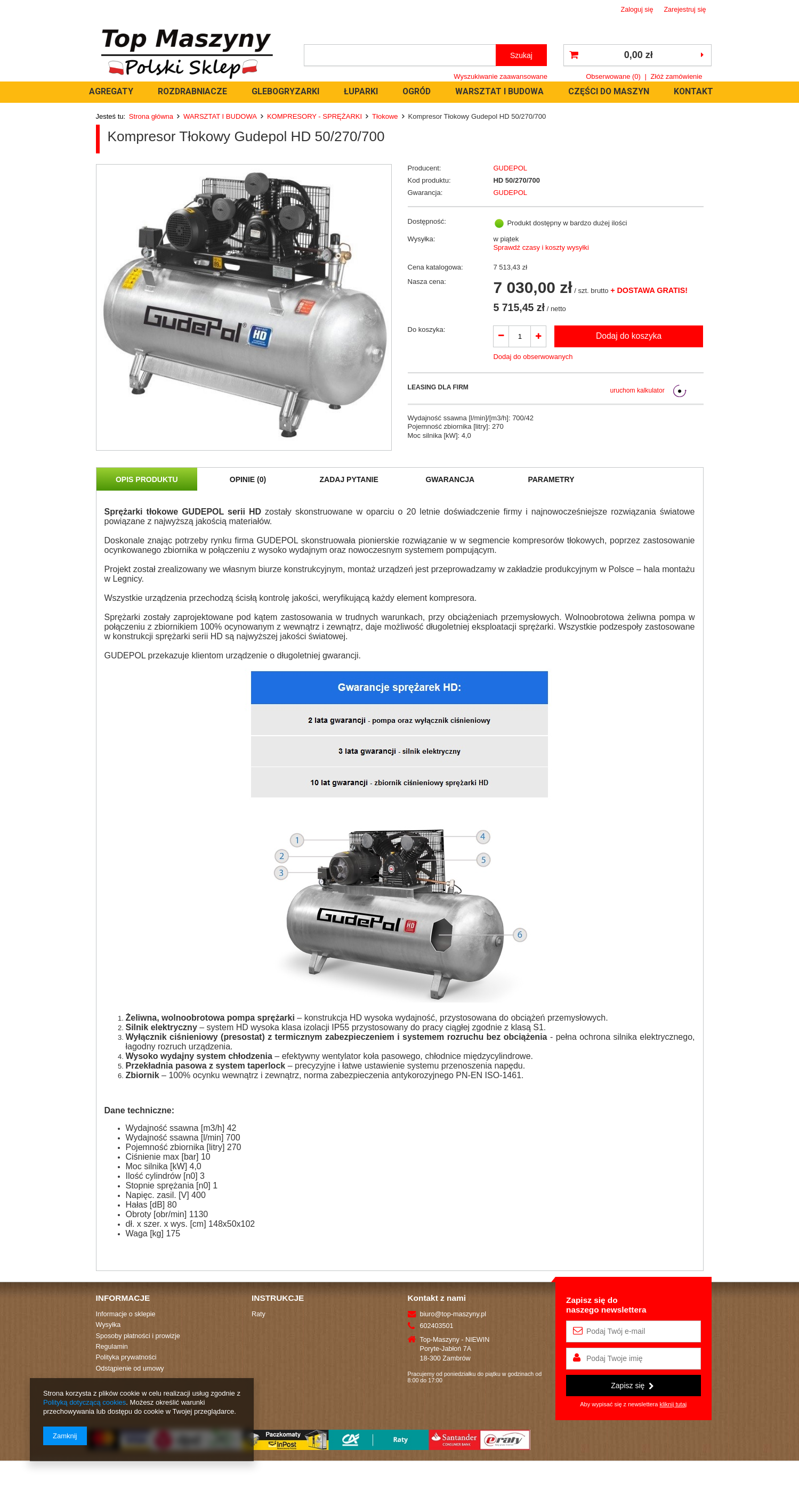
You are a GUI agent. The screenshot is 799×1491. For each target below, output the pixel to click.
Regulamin (112, 1346)
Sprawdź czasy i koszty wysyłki (540, 247)
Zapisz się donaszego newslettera (606, 1305)
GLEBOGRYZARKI (285, 91)
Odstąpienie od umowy (130, 1368)
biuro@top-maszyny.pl (453, 1314)
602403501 (437, 1326)
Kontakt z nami (437, 1297)
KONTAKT (693, 91)
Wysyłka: (421, 239)
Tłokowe (385, 116)
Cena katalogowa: (435, 267)
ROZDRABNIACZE (192, 91)
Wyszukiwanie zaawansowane (500, 76)
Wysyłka (108, 1325)
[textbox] (400, 55)
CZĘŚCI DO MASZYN (608, 91)
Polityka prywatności (126, 1357)
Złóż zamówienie (677, 76)
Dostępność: (427, 221)
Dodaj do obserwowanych (532, 357)
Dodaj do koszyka (628, 335)
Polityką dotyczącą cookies (84, 1402)
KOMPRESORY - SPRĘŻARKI (314, 116)
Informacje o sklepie (126, 1314)
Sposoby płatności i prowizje (138, 1336)
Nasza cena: (427, 282)
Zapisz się (632, 1385)
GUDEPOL (510, 168)
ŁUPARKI (361, 91)
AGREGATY (111, 91)
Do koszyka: (427, 329)
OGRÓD (416, 91)
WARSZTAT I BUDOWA (499, 91)
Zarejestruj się (685, 9)
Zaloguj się (637, 9)
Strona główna (151, 116)
